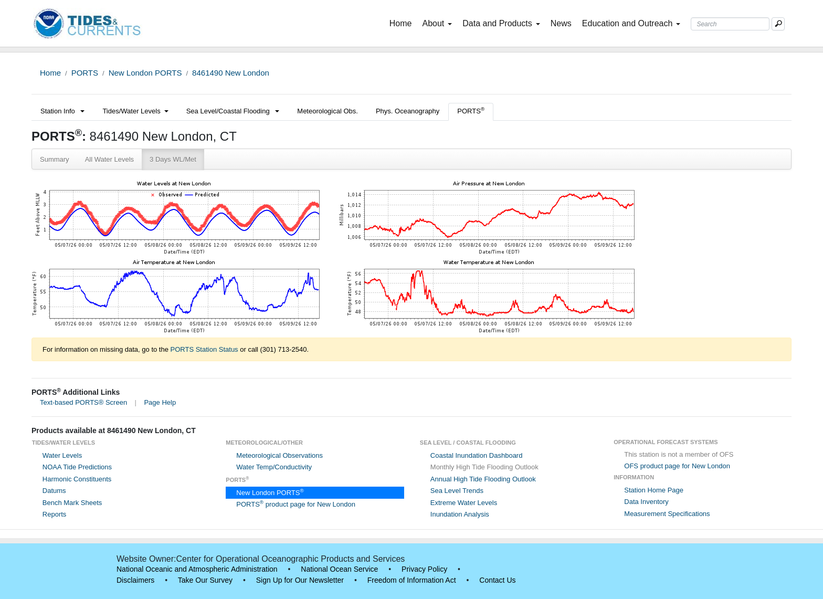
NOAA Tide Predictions (77, 467)
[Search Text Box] (730, 23)
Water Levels (62, 455)
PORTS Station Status (204, 349)
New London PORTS (145, 72)
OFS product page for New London (677, 466)
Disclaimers (135, 580)
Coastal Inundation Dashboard (476, 455)
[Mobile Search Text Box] (778, 23)
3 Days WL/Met (173, 159)
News (561, 23)
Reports (55, 514)
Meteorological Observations (279, 455)
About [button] (437, 23)
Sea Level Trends (456, 491)
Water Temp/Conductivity (274, 467)
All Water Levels (109, 159)
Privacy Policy (424, 569)
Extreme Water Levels (463, 503)
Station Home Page (653, 490)
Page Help (160, 402)
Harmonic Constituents (77, 479)
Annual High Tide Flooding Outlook (483, 479)
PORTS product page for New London (295, 504)
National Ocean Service (339, 569)
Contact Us (497, 580)
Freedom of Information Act (411, 580)
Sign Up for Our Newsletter (300, 580)
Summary (54, 159)
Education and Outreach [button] (631, 23)
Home (402, 22)
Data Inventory (646, 502)
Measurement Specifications (667, 514)
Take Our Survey (205, 580)
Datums (54, 491)
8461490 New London (230, 72)
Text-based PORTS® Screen (83, 402)
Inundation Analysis (459, 514)
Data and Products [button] (501, 23)
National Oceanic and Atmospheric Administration (197, 569)
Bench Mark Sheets (72, 503)
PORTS (84, 72)
